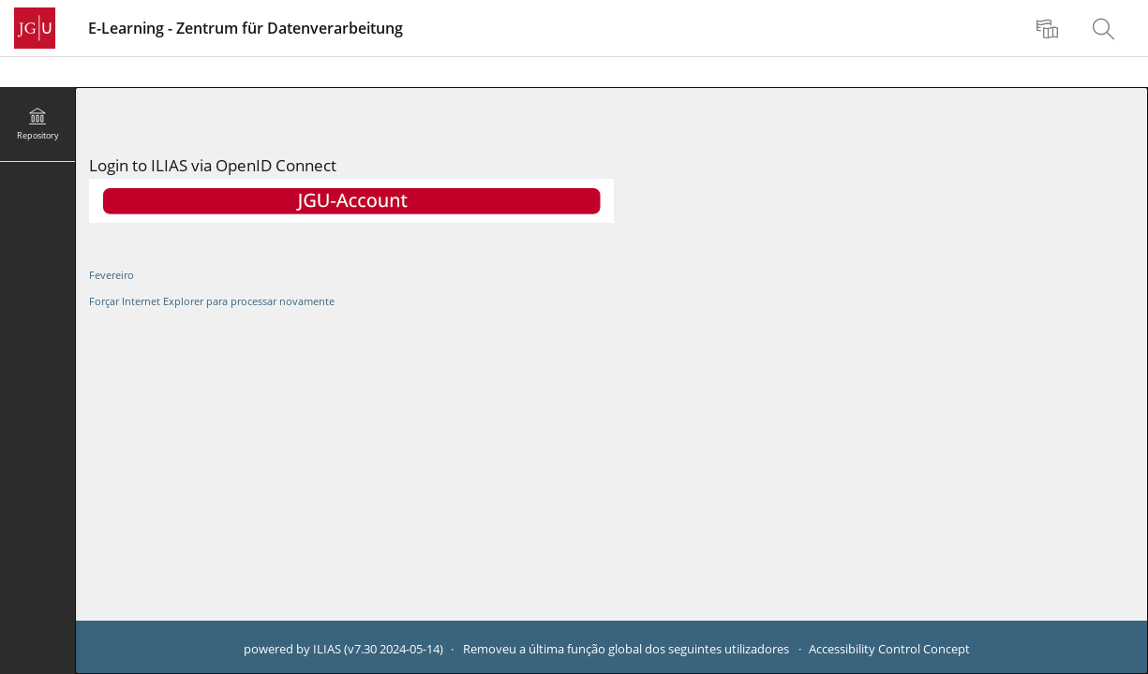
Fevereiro (111, 275)
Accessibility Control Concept (889, 649)
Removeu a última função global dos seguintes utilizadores (626, 649)
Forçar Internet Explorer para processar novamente (212, 301)
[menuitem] (1049, 28)
